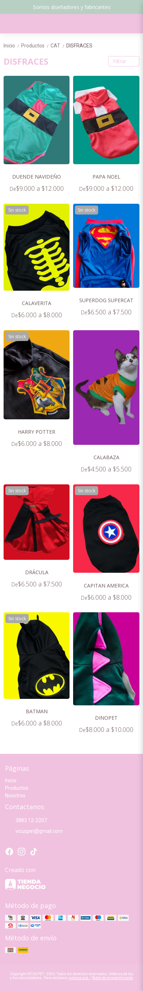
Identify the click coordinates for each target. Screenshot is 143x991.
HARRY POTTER (36, 431)
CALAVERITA (36, 303)
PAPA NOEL (106, 176)
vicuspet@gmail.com (34, 831)
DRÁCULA (36, 572)
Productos (36, 46)
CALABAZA (106, 457)
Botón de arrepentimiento (112, 978)
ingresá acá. (79, 978)
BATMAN (37, 711)
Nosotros (15, 795)
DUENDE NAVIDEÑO (36, 176)
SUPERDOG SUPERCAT (106, 300)
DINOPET (106, 717)
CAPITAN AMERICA (106, 585)
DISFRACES (79, 46)
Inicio (12, 46)
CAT (58, 46)
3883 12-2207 (26, 820)
